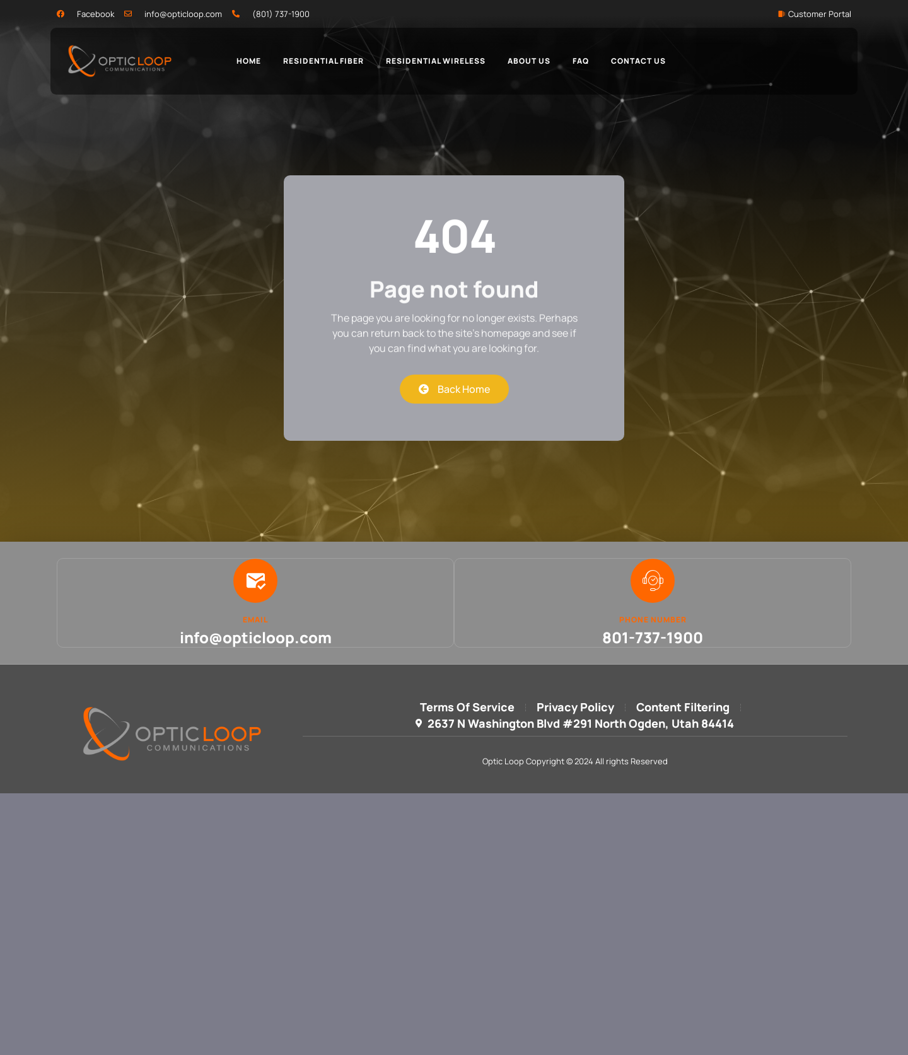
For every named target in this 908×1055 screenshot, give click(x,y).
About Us (529, 60)
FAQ (581, 60)
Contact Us (638, 60)
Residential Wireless (436, 60)
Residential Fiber (323, 60)
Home (248, 60)
